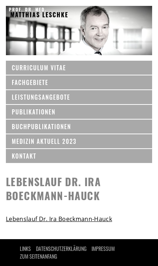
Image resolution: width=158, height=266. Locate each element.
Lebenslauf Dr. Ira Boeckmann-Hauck (59, 219)
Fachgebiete (30, 82)
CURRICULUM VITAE (39, 67)
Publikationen (33, 111)
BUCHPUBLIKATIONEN (41, 126)
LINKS (25, 248)
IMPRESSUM (103, 248)
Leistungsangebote (41, 97)
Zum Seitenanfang (38, 256)
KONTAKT (24, 156)
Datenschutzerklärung (61, 248)
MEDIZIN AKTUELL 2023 (44, 141)
